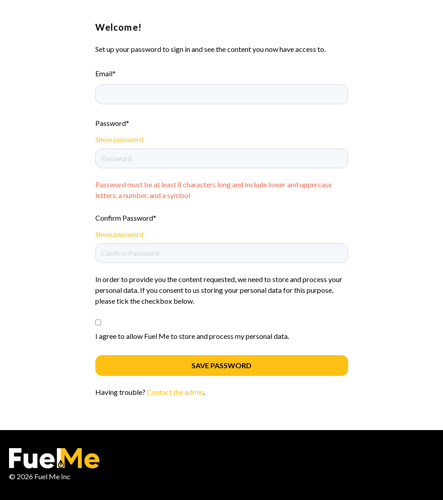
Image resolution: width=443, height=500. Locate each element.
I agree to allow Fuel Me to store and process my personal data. (192, 336)
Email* (105, 73)
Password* (112, 123)
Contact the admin (175, 392)
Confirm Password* (125, 217)
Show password (119, 139)
